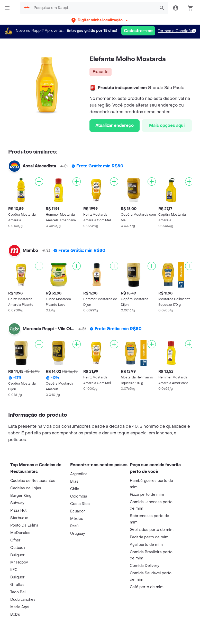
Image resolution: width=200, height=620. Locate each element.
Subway (17, 503)
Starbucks (19, 518)
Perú (74, 526)
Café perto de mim (146, 587)
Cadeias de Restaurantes (32, 480)
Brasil (75, 481)
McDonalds (20, 532)
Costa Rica (80, 503)
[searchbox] (93, 8)
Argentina (78, 474)
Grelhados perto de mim (152, 529)
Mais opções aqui (167, 125)
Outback (17, 547)
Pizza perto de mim (147, 494)
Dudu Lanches (22, 599)
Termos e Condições (176, 30)
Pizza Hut (18, 510)
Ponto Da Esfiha (24, 525)
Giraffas (17, 584)
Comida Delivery (144, 565)
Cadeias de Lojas (25, 488)
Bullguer (17, 555)
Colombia (78, 496)
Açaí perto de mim (146, 544)
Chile (74, 489)
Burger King (20, 495)
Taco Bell (18, 592)
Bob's (15, 614)
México (76, 518)
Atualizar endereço (114, 125)
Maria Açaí (19, 607)
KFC (13, 569)
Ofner (15, 540)
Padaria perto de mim (149, 537)
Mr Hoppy (19, 562)
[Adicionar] (39, 181)
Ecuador (77, 511)
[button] (100, 20)
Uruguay (77, 533)
